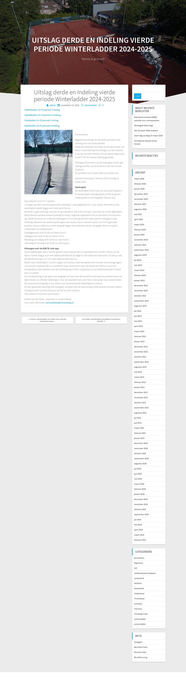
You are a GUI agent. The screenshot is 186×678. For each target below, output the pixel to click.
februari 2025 (140, 224)
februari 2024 (140, 270)
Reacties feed (140, 646)
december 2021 (141, 387)
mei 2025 (138, 209)
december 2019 (141, 493)
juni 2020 (138, 468)
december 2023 (141, 280)
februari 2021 (140, 427)
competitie (139, 572)
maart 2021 (139, 422)
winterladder (90, 105)
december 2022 (141, 341)
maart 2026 (139, 173)
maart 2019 (139, 529)
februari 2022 (140, 376)
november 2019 (141, 499)
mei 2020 (138, 473)
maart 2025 (139, 219)
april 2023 (138, 320)
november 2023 (141, 285)
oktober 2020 (140, 448)
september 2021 (141, 402)
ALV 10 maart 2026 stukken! (146, 125)
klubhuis (138, 578)
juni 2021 (138, 417)
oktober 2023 (140, 290)
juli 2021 (137, 412)
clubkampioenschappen (145, 567)
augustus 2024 (140, 249)
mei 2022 (138, 366)
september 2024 (141, 244)
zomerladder (140, 618)
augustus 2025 (140, 203)
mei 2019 (138, 519)
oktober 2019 (140, 504)
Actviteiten (139, 552)
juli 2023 (137, 305)
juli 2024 (137, 254)
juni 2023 (138, 310)
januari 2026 (139, 183)
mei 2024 (138, 259)
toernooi (138, 603)
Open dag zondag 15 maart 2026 (148, 130)
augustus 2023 (140, 300)
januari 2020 (139, 488)
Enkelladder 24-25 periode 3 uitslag (41, 120)
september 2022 (141, 356)
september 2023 (141, 295)
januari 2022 (139, 381)
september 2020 (141, 453)
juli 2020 (137, 463)
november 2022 (141, 346)
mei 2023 (138, 315)
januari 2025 (139, 229)
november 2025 (141, 193)
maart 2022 (139, 371)
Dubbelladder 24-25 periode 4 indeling (42, 115)
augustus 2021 (140, 407)
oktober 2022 (140, 351)
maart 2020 (139, 478)
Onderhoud (139, 588)
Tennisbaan (139, 593)
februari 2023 (140, 331)
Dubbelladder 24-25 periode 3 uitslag (42, 109)
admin (53, 105)
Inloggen (138, 636)
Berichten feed (140, 641)
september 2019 (141, 509)
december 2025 (141, 188)
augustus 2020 (140, 458)
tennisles (138, 598)
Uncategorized (140, 608)
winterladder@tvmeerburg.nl (59, 302)
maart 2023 (139, 326)
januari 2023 (139, 336)
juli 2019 (137, 514)
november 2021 (141, 392)
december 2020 (141, 437)
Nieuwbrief (139, 583)
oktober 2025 (140, 198)
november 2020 (141, 443)
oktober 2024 (140, 239)
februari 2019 (140, 534)
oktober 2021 (140, 397)
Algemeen (138, 557)
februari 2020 (140, 483)
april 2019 (138, 524)
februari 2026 (140, 178)
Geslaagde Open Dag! (143, 120)
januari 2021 (139, 432)
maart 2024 (139, 264)
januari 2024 (139, 275)
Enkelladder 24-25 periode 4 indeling (42, 125)
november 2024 (141, 234)
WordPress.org (140, 652)
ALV (135, 562)
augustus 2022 (140, 361)
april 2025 (138, 214)
